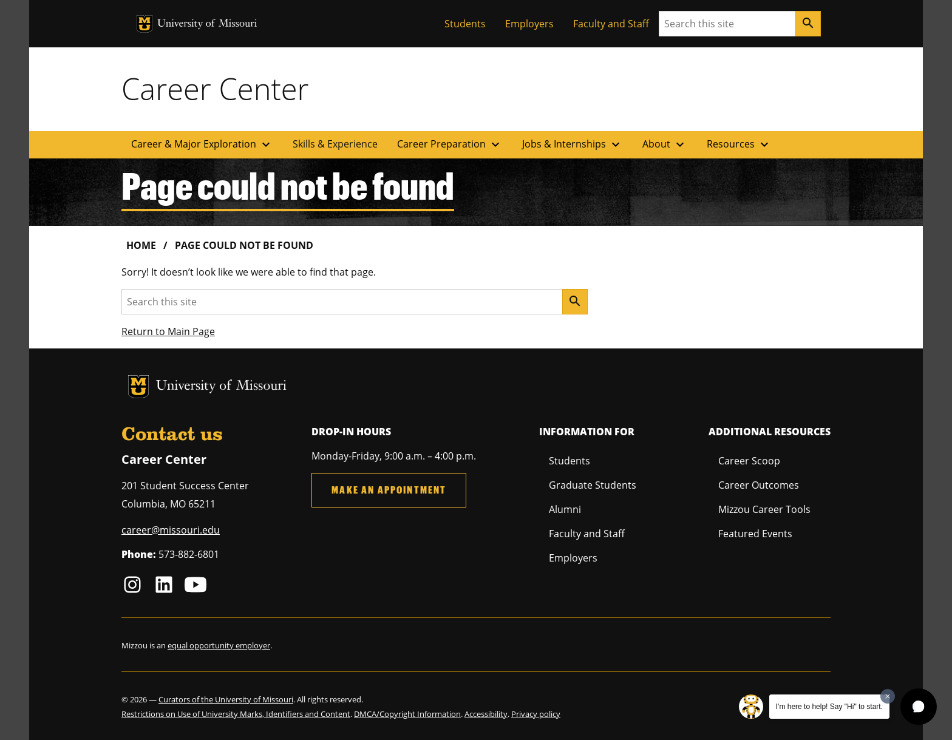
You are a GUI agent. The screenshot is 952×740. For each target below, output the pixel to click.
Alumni (565, 509)
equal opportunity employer (219, 645)
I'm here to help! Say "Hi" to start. (829, 706)
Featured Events (755, 533)
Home (141, 245)
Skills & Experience (335, 144)
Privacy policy (535, 713)
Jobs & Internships (572, 144)
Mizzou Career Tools (764, 509)
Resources (739, 144)
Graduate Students (592, 485)
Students (465, 23)
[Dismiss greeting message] (887, 696)
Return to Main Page (168, 331)
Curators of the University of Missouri (225, 699)
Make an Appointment (389, 489)
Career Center (215, 89)
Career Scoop (749, 460)
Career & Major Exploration (202, 144)
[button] (918, 706)
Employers (529, 23)
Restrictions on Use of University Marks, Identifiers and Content (235, 713)
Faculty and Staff (611, 23)
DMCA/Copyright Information (407, 713)
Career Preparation (450, 144)
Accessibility (486, 713)
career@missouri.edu (170, 530)
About (664, 144)
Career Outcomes (758, 485)
